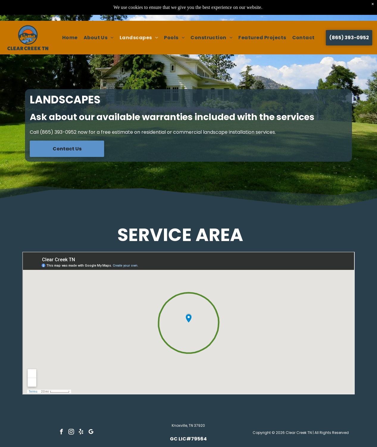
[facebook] (61, 432)
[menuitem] (70, 37)
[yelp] (81, 432)
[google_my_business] (91, 432)
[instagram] (71, 432)
